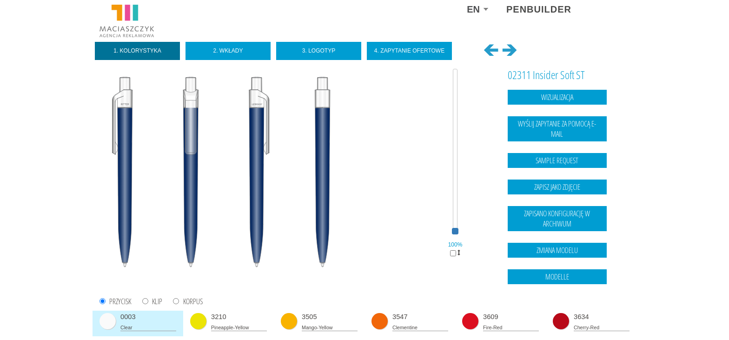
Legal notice (573, 314)
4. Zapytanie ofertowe (409, 50)
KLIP (157, 302)
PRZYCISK (120, 302)
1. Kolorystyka (137, 50)
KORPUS (193, 302)
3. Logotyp (318, 50)
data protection (611, 314)
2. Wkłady (228, 50)
